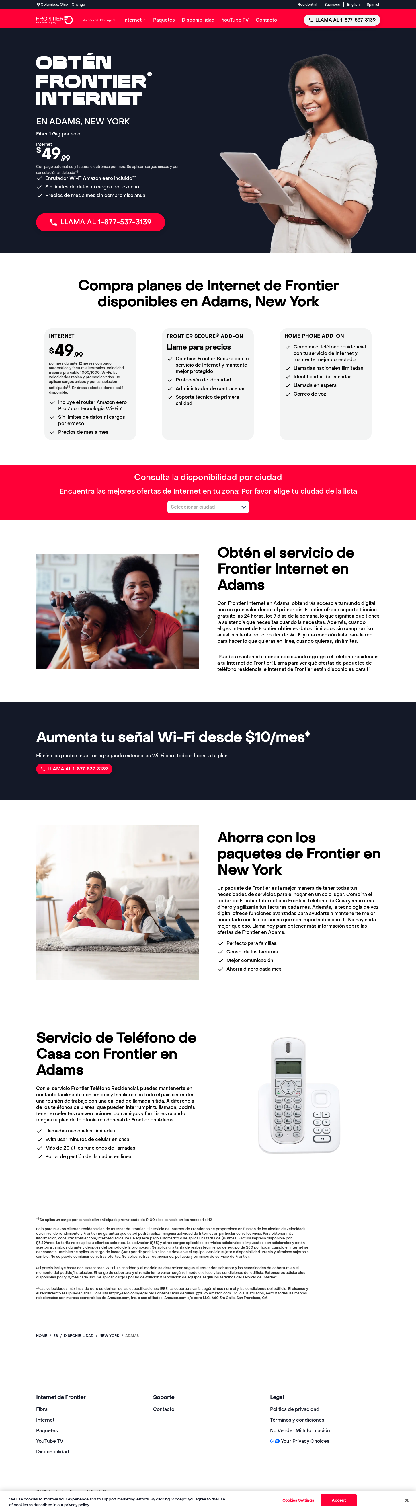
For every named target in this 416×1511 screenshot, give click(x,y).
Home (41, 1335)
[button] (244, 507)
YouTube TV (49, 1441)
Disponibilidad (52, 1452)
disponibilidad (78, 1335)
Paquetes (47, 1431)
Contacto (163, 1409)
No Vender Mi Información (300, 1431)
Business (332, 4)
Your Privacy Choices (299, 1441)
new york (109, 1335)
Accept (339, 1500)
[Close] (407, 1500)
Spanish (373, 4)
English (353, 4)
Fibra (42, 1409)
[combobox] (201, 507)
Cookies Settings (298, 1500)
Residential (307, 4)
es (55, 1335)
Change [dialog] (78, 4)
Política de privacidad (294, 1409)
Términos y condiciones (297, 1420)
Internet (45, 1420)
